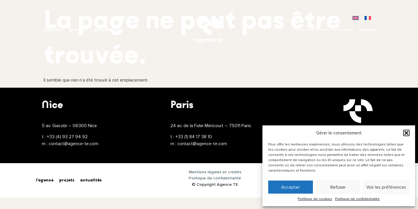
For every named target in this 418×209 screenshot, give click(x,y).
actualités (105, 30)
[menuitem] (355, 18)
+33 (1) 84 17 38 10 (193, 137)
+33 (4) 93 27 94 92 (67, 137)
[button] (406, 133)
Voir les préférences (386, 187)
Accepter (290, 187)
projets (77, 30)
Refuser (338, 187)
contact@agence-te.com (73, 144)
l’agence (51, 30)
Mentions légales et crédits (215, 172)
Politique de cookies (315, 199)
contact (367, 30)
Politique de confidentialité (357, 199)
